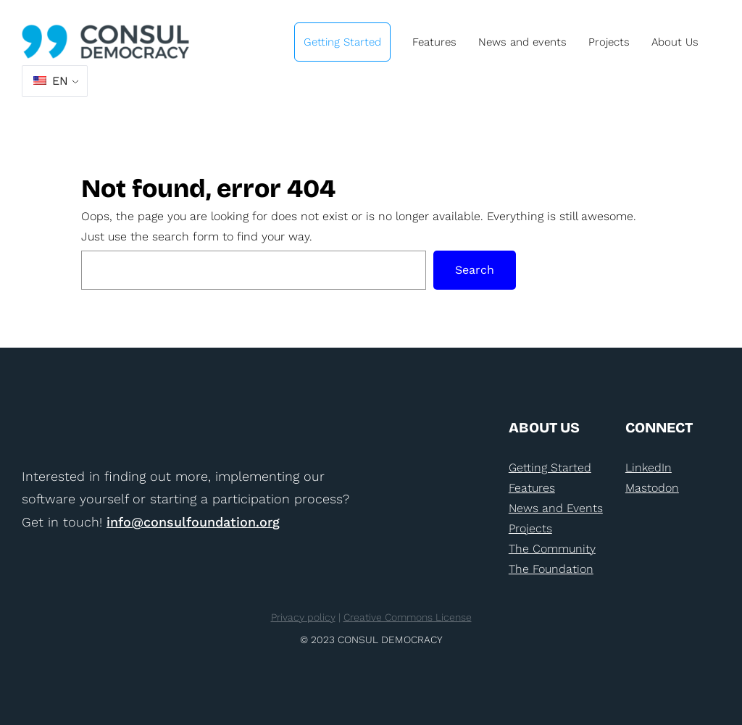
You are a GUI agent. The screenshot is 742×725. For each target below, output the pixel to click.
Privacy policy (303, 617)
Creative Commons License (407, 617)
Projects (530, 528)
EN (50, 81)
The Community (552, 549)
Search (474, 270)
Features (532, 488)
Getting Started (550, 467)
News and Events (556, 508)
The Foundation (551, 569)
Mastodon (652, 488)
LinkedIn (648, 467)
